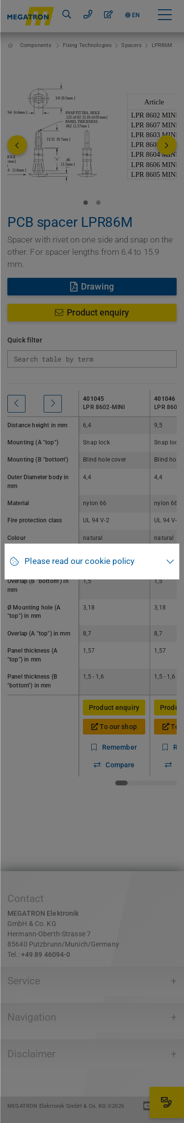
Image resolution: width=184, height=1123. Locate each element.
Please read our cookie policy (79, 561)
